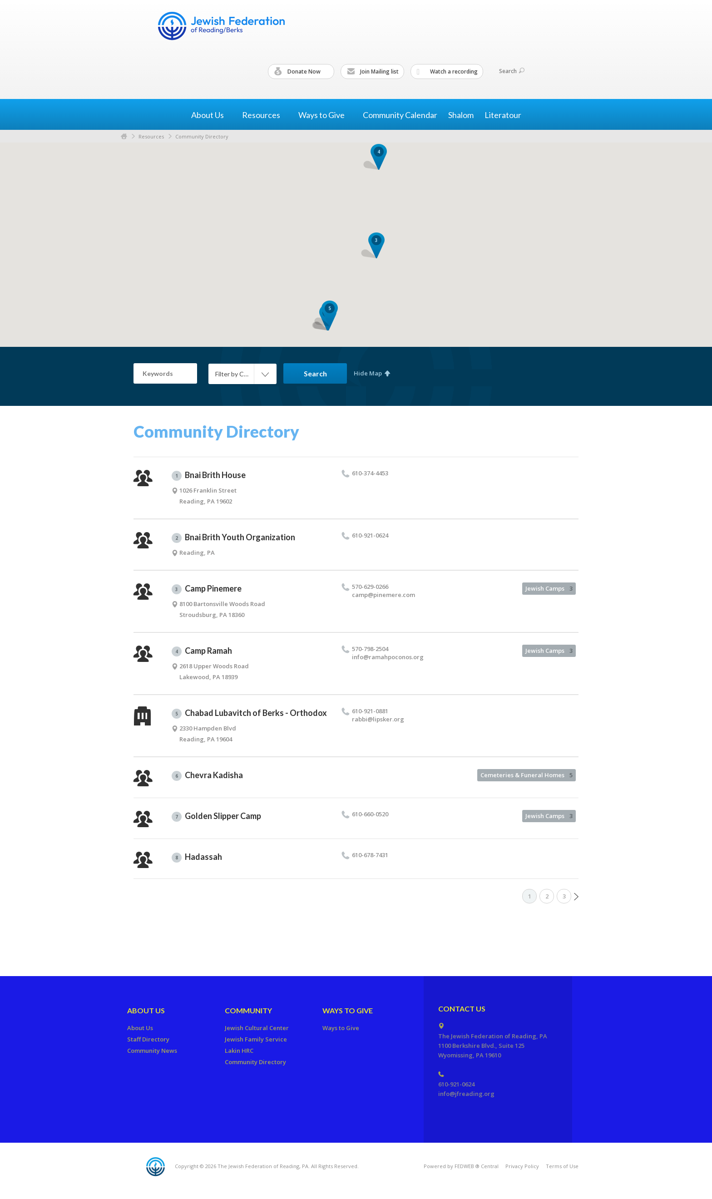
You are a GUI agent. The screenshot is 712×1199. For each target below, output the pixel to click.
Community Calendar (400, 115)
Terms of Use (562, 1166)
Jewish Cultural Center (257, 1028)
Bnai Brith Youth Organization (233, 537)
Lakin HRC (239, 1050)
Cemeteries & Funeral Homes (526, 775)
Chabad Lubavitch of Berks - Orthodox (249, 713)
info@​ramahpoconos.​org (388, 657)
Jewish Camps (549, 588)
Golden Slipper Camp (216, 816)
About (211, 115)
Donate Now (301, 72)
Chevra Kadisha (207, 775)
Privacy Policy (522, 1166)
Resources (151, 136)
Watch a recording (447, 72)
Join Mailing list (373, 72)
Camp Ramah (202, 651)
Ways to (325, 115)
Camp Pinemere (207, 588)
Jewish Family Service (256, 1039)
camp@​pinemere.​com (383, 595)
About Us (146, 1010)
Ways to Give (347, 1010)
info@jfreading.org (466, 1094)
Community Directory (201, 136)
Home (124, 136)
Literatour (503, 115)
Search (511, 71)
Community (248, 1010)
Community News (152, 1050)
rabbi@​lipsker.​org (378, 719)
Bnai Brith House (209, 475)
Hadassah (197, 857)
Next (576, 896)
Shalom (461, 115)
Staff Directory (148, 1039)
